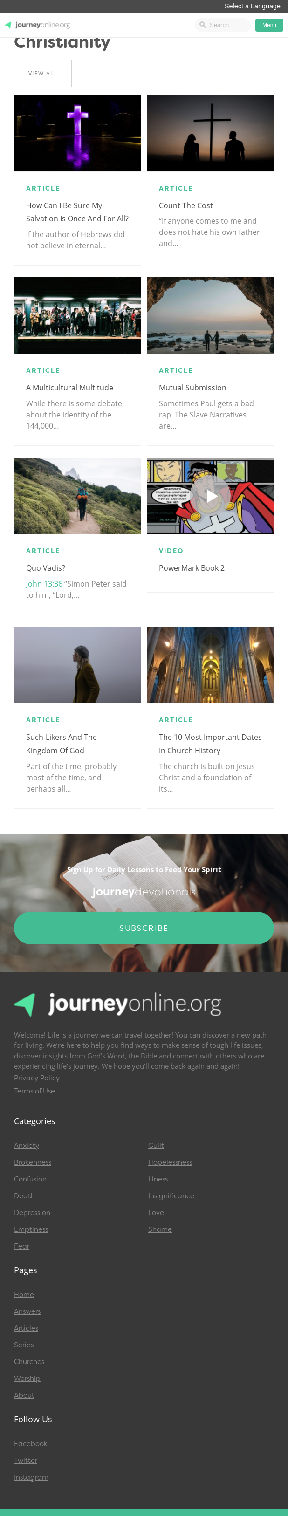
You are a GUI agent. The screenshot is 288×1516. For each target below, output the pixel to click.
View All (42, 73)
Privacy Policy (37, 1078)
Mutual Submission (192, 387)
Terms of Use (34, 1091)
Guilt (156, 1145)
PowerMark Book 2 (192, 568)
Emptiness (31, 1229)
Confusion (30, 1179)
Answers (27, 1311)
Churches (29, 1361)
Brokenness (32, 1162)
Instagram (31, 1477)
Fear (21, 1246)
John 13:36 (44, 584)
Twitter (25, 1460)
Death (24, 1196)
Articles (26, 1328)
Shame (160, 1229)
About (24, 1395)
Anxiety (26, 1145)
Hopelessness (170, 1162)
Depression (32, 1212)
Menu (269, 25)
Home (24, 1294)
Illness (158, 1179)
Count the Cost (186, 205)
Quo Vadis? (45, 568)
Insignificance (171, 1196)
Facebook (31, 1443)
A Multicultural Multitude (69, 387)
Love (156, 1212)
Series (24, 1345)
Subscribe (144, 928)
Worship (27, 1378)
